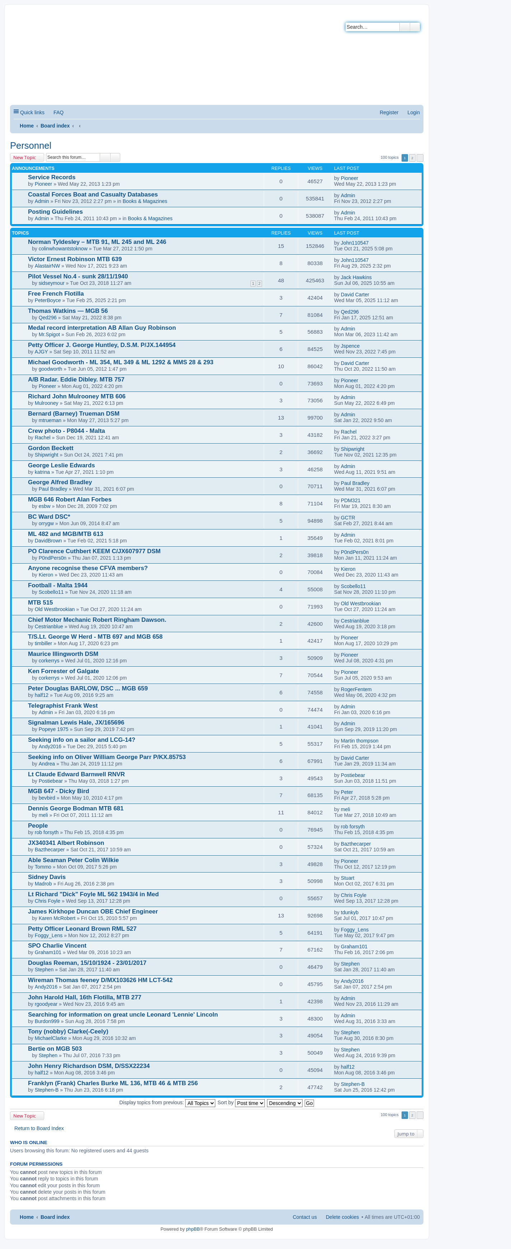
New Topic (24, 157)
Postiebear (51, 781)
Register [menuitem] (389, 112)
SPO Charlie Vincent (57, 945)
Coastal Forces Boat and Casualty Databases (93, 194)
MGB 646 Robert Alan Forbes (70, 499)
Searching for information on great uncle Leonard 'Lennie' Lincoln (123, 1014)
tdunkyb (349, 912)
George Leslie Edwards (61, 465)
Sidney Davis (47, 877)
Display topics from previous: (167, 1102)
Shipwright (46, 455)
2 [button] (412, 158)
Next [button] (420, 158)
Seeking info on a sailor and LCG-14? (81, 739)
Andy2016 (50, 746)
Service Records (51, 177)
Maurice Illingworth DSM (63, 654)
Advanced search (415, 27)
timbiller (43, 643)
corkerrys (49, 660)
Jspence (350, 346)
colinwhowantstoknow (63, 248)
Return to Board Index (39, 1128)
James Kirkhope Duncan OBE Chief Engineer (93, 911)
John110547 (355, 243)
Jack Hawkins (356, 277)
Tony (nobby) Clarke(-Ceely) (68, 1031)
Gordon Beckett (51, 448)
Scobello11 (51, 592)
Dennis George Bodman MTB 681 (75, 808)
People (38, 825)
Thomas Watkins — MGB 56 (68, 310)
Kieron (46, 575)
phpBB (193, 1229)
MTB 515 (40, 602)
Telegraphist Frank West (63, 705)
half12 (41, 695)
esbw (45, 506)
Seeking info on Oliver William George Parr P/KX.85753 (107, 757)
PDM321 (351, 500)
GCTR (348, 518)
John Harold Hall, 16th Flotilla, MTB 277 (84, 997)
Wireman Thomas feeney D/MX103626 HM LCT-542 (100, 980)
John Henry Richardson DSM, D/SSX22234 (89, 1066)
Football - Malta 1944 (58, 585)
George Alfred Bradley (60, 482)
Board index (55, 126)
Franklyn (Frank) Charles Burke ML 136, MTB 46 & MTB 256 (113, 1083)
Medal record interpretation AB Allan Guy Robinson (102, 327)
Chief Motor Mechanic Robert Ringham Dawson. (97, 619)
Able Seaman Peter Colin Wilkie (73, 860)
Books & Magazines (145, 201)
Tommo (43, 867)
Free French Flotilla (56, 293)
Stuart (348, 878)
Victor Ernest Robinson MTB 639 (75, 259)
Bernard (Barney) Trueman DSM (73, 413)
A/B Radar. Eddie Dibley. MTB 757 (76, 379)
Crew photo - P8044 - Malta (66, 430)
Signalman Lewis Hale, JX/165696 (76, 722)
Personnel (30, 145)
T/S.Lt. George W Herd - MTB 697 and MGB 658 (95, 636)
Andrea (47, 764)
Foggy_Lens (49, 935)
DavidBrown (48, 540)
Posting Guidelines (55, 211)
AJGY (41, 352)
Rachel (43, 437)
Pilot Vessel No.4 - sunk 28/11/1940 (78, 276)
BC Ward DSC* (49, 516)
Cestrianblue (49, 626)
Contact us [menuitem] (305, 1217)
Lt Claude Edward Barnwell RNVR (76, 774)
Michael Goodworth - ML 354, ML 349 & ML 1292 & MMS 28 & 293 (121, 362)
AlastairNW (47, 266)
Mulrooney (46, 403)
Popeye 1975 (54, 729)
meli (43, 815)
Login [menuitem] (414, 112)
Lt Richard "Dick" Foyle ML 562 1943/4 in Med (93, 894)
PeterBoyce (48, 300)
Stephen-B (47, 1090)
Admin (42, 201)
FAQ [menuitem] (58, 112)
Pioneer (43, 184)
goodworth (50, 369)
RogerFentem (356, 689)
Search (404, 27)
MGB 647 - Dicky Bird (58, 791)
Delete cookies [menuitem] (342, 1217)
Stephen (44, 969)
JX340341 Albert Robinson (66, 842)
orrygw (46, 523)
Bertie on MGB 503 (55, 1048)
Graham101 (48, 952)
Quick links (32, 112)
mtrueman (50, 420)
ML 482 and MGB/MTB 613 (65, 534)
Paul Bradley (53, 489)
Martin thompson (360, 741)
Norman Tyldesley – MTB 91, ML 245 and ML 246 (97, 242)
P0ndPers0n (53, 558)
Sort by (241, 1102)
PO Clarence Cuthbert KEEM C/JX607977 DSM (94, 551)
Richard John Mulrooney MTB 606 (77, 396)
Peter (347, 792)
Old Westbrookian (55, 609)
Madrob (43, 884)
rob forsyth (47, 832)
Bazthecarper (50, 849)
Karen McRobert (57, 918)
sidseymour (52, 283)
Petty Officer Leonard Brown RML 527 (82, 928)
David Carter (355, 294)
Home (27, 126)
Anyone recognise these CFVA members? (88, 568)
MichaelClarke (51, 1038)
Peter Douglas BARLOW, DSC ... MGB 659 (88, 688)
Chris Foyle (47, 901)
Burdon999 (47, 1021)
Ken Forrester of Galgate (63, 671)
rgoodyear (46, 1004)
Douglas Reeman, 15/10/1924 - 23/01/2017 (87, 962)
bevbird (47, 798)
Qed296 (48, 317)
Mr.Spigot (49, 334)
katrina (42, 472)
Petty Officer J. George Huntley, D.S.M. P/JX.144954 (101, 345)
